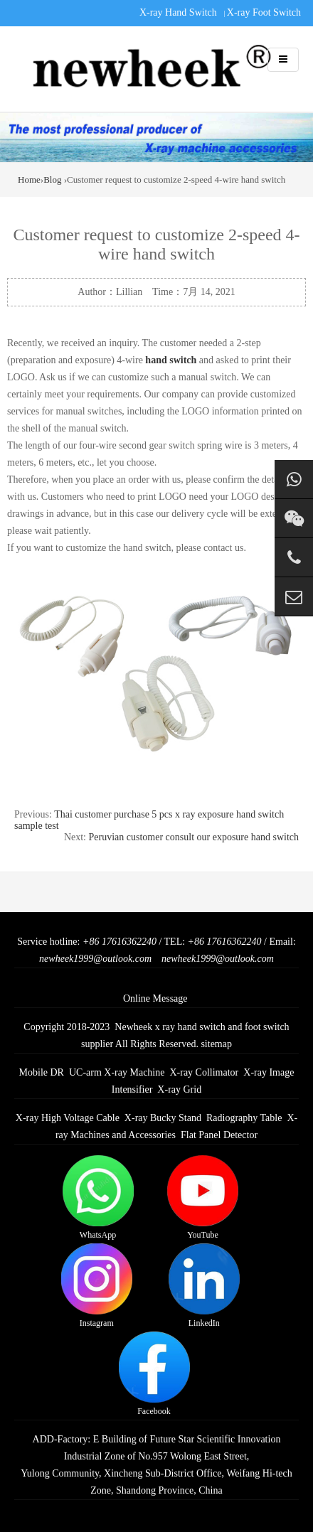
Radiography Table (244, 1118)
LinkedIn (204, 1285)
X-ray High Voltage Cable (68, 1118)
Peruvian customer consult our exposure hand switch (194, 837)
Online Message (155, 998)
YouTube (202, 1197)
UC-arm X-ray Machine (117, 1072)
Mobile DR (41, 1072)
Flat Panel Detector (219, 1135)
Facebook (154, 1374)
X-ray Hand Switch (178, 12)
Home (29, 179)
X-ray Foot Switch (264, 12)
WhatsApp (98, 1197)
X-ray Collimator (203, 1072)
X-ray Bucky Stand (162, 1118)
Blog (52, 179)
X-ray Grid (179, 1089)
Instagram (96, 1285)
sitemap (216, 1044)
